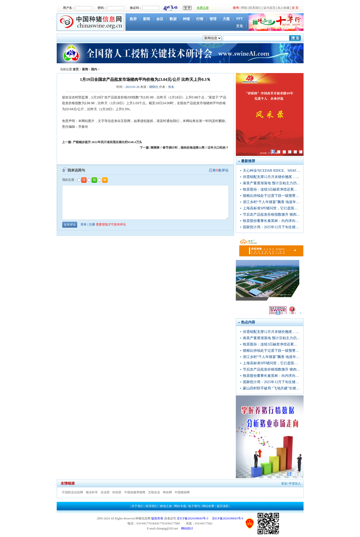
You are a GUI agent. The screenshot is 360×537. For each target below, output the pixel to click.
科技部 (116, 492)
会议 (159, 19)
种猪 (186, 19)
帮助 (244, 8)
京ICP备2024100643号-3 (192, 518)
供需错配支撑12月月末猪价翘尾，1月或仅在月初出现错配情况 (271, 177)
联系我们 (255, 8)
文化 (239, 26)
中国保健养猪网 (134, 492)
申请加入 (295, 483)
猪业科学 (92, 492)
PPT (239, 19)
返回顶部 (223, 506)
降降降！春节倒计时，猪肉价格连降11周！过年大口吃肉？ (190, 147)
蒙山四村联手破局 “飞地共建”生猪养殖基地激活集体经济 (271, 388)
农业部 (105, 492)
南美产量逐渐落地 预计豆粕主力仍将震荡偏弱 (271, 183)
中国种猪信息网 (91, 22)
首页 (76, 69)
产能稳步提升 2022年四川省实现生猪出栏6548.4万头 (107, 142)
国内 (94, 69)
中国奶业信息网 (72, 492)
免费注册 (203, 8)
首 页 (295, 8)
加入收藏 (283, 8)
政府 (133, 19)
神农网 (167, 492)
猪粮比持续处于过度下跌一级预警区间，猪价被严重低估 (271, 196)
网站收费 (208, 506)
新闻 (146, 19)
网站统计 (187, 528)
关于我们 (137, 506)
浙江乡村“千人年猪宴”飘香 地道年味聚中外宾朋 (271, 202)
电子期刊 (194, 506)
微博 (236, 8)
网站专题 (180, 506)
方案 (226, 19)
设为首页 (269, 8)
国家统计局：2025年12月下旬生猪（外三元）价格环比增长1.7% (271, 227)
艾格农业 (154, 492)
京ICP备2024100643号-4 (227, 518)
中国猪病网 (182, 492)
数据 (173, 19)
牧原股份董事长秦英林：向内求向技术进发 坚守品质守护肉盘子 (271, 221)
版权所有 (157, 518)
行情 (199, 19)
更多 (284, 483)
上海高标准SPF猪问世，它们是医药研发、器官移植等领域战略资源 (271, 208)
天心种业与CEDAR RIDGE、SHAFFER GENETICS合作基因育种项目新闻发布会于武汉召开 (271, 170)
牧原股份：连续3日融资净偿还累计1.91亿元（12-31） (271, 189)
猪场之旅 (166, 506)
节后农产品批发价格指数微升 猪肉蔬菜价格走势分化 (271, 214)
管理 (213, 19)
